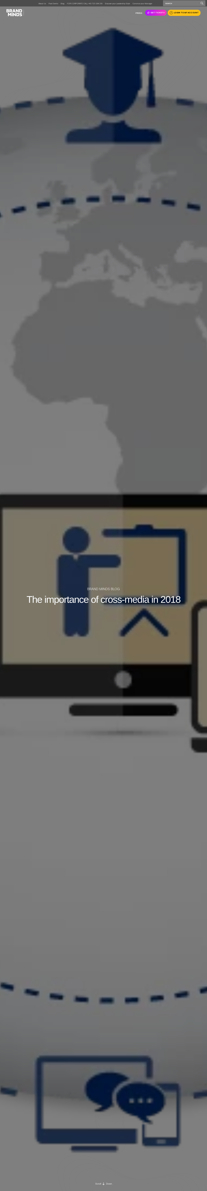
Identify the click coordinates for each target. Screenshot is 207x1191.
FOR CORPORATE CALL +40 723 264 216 (84, 4)
